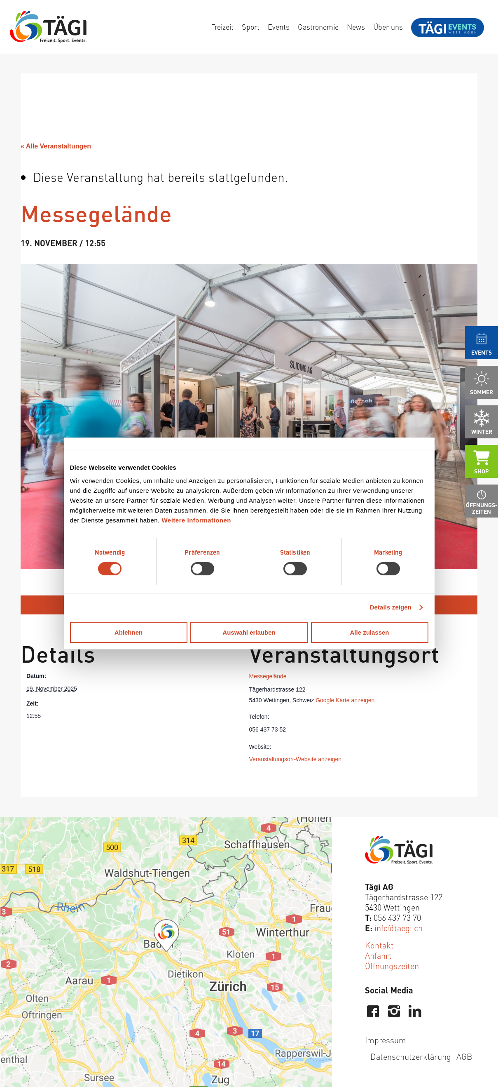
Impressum (385, 1039)
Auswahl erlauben (248, 632)
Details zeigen (390, 607)
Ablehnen (129, 632)
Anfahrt (378, 955)
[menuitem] (222, 27)
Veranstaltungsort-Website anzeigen (295, 759)
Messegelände (268, 676)
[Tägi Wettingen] (48, 27)
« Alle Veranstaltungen (56, 146)
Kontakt (379, 945)
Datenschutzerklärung (410, 1056)
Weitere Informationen (196, 520)
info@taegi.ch (398, 927)
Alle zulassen (369, 632)
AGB (464, 1056)
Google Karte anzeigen (345, 700)
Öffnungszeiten (392, 965)
